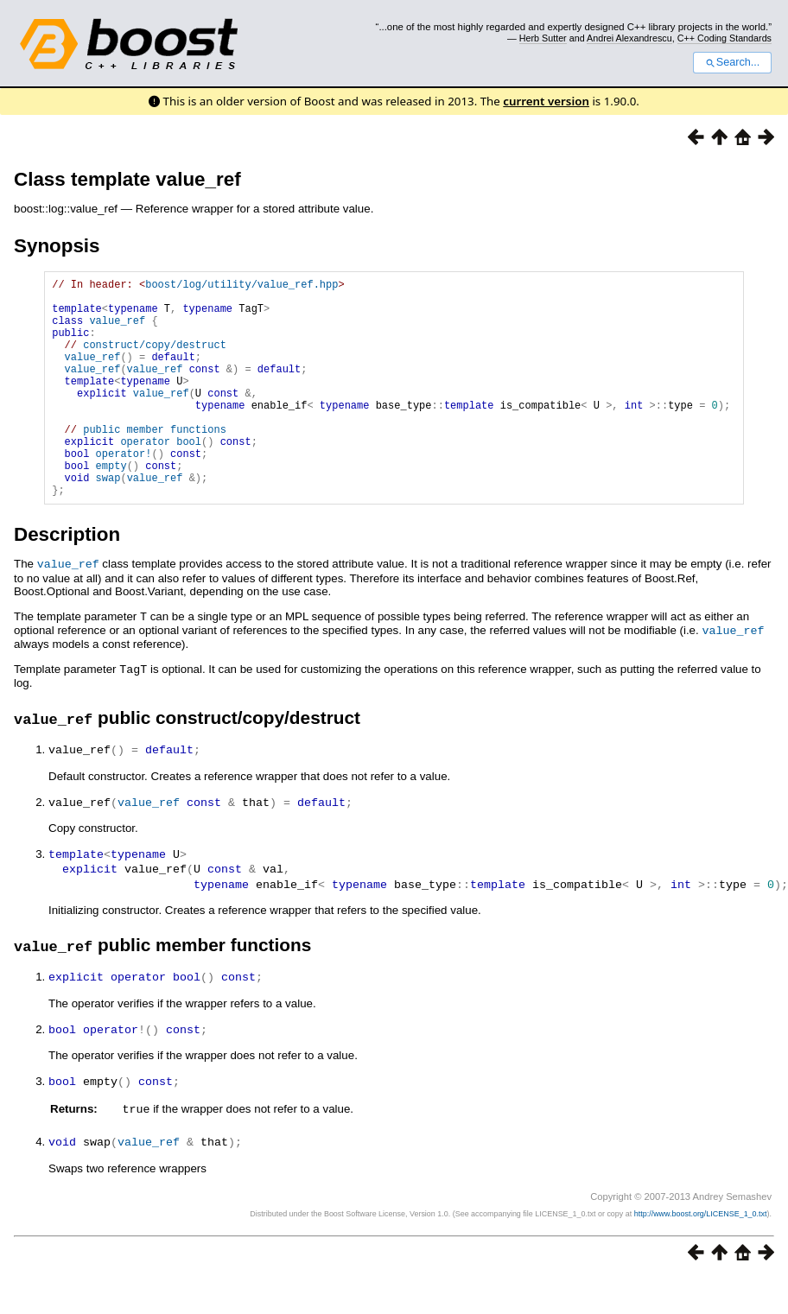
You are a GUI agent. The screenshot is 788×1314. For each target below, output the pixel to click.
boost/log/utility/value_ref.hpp (241, 286)
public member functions (154, 462)
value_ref (117, 330)
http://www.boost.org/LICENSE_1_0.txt (700, 1250)
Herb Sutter (543, 38)
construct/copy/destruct (154, 359)
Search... (732, 62)
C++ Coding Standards (724, 38)
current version (546, 101)
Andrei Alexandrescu (629, 38)
